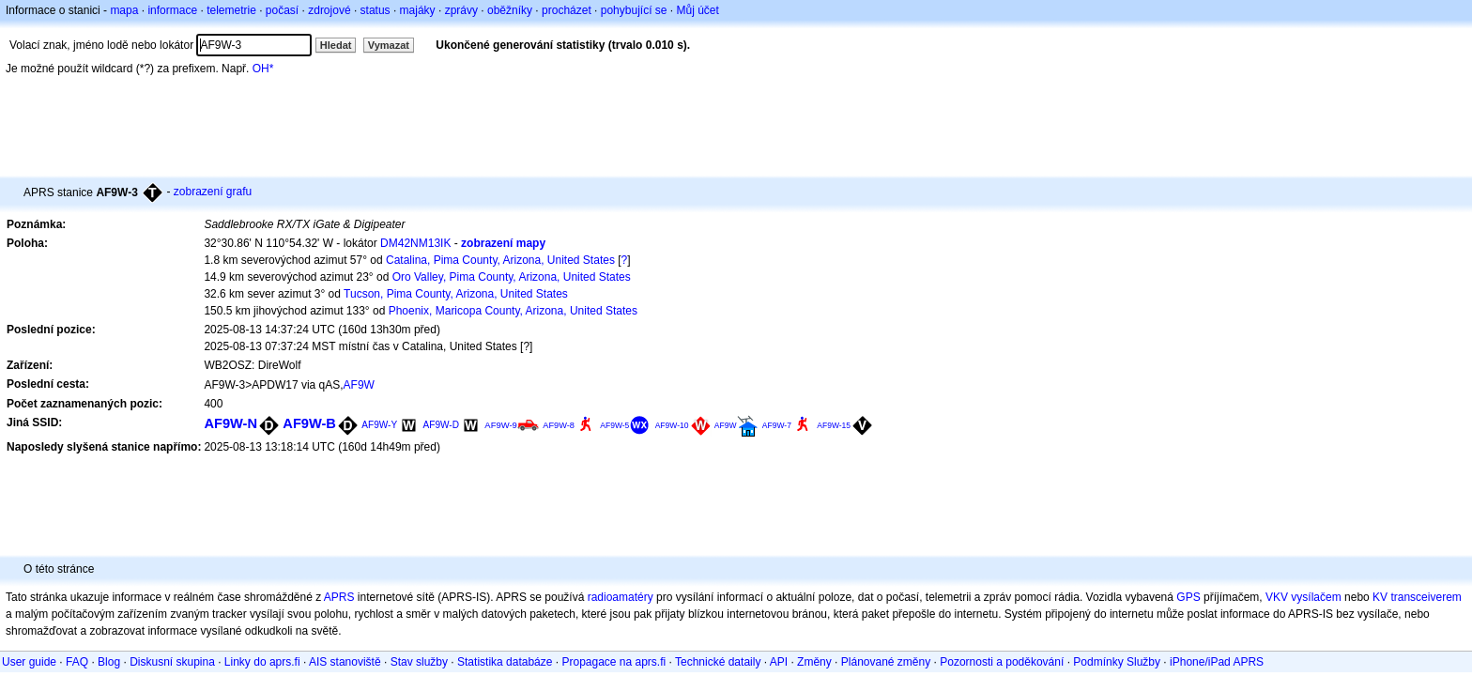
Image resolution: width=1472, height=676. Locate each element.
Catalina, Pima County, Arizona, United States (500, 260)
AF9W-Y (379, 425)
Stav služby (419, 661)
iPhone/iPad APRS (1217, 661)
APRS (339, 597)
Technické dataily (717, 661)
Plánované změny (885, 661)
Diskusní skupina (172, 661)
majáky (418, 10)
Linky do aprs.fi (262, 661)
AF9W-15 (834, 425)
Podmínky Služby (1116, 661)
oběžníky (509, 10)
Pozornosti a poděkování (1002, 661)
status (375, 10)
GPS (1188, 597)
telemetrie (231, 10)
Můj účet (698, 10)
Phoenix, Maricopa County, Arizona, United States (513, 310)
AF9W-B (309, 423)
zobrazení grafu (213, 191)
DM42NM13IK (415, 243)
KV (1380, 597)
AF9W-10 (672, 425)
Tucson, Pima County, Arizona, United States (456, 293)
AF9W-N (230, 423)
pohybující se (634, 10)
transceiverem (1425, 597)
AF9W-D (441, 425)
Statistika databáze (504, 661)
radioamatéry (620, 597)
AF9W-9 (500, 425)
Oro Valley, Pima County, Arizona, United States (511, 277)
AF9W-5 (614, 425)
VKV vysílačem (1303, 597)
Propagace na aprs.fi (613, 661)
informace (172, 10)
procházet (566, 10)
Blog (109, 661)
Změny (814, 661)
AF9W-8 (559, 425)
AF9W (359, 385)
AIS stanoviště (345, 661)
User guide (29, 661)
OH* (263, 68)
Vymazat (388, 45)
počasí (282, 10)
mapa (124, 10)
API (779, 661)
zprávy (461, 10)
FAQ (77, 661)
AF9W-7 (776, 425)
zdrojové (329, 10)
